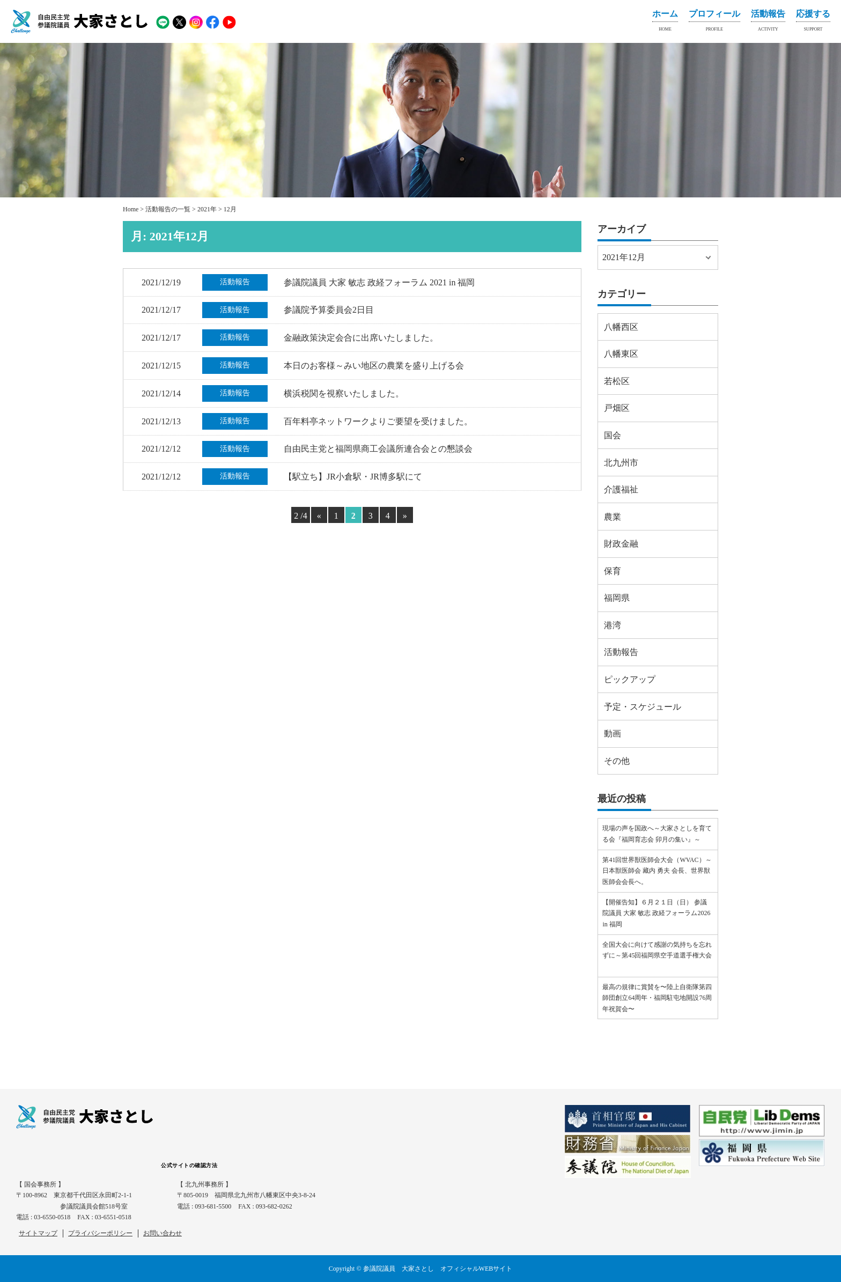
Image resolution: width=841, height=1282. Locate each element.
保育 (612, 571)
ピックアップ (629, 679)
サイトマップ (38, 1233)
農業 (612, 516)
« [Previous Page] (319, 515)
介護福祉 (621, 489)
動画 (612, 733)
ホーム (665, 22)
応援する (813, 22)
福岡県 (617, 597)
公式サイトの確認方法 (189, 1165)
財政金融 (621, 543)
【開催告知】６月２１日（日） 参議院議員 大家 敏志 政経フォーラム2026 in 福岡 (656, 913)
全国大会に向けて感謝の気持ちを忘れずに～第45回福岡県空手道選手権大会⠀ (657, 955)
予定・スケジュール (642, 706)
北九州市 (621, 462)
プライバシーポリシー (100, 1233)
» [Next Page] (405, 515)
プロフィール (714, 22)
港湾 (612, 625)
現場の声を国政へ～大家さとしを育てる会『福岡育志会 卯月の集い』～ (657, 833)
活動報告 (768, 22)
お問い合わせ (162, 1233)
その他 (617, 760)
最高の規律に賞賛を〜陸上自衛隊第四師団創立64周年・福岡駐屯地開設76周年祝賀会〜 (657, 998)
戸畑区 (617, 407)
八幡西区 (621, 326)
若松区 (617, 381)
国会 (612, 435)
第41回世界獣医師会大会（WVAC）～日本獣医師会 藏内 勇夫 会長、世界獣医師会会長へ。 (656, 871)
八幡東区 (621, 353)
